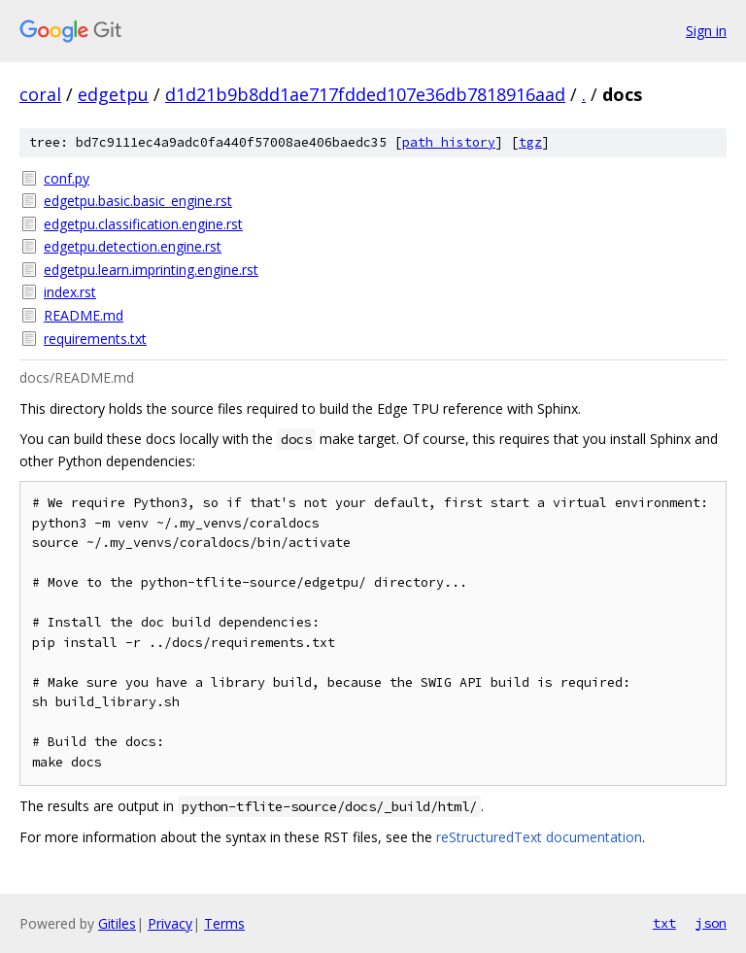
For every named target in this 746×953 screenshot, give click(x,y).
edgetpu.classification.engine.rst (143, 224)
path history (448, 142)
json (711, 923)
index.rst (70, 292)
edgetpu (113, 94)
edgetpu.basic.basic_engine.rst (138, 200)
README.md (83, 315)
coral (40, 94)
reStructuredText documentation (539, 837)
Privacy (170, 923)
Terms (224, 923)
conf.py (66, 178)
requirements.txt (95, 338)
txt (664, 923)
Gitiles (117, 923)
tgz (530, 142)
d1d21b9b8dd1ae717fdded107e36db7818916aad (365, 94)
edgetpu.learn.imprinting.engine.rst (151, 269)
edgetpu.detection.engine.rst (132, 246)
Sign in (706, 30)
